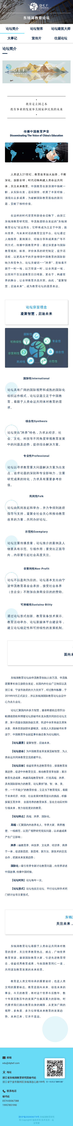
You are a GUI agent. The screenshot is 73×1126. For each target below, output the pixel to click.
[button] (5, 6)
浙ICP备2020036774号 (28, 1117)
